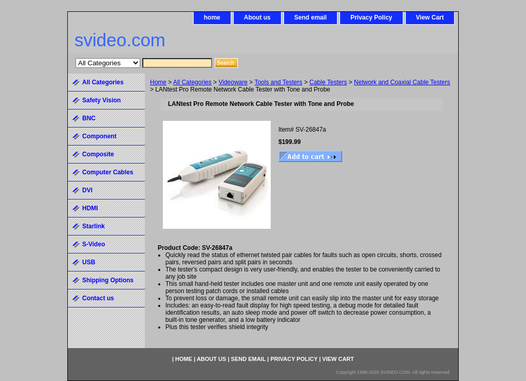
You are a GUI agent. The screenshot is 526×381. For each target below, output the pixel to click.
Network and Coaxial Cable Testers (402, 82)
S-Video (93, 244)
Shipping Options (108, 280)
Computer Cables (107, 172)
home (212, 17)
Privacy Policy (371, 17)
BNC (89, 118)
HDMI (90, 208)
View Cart (430, 17)
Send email (310, 17)
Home (158, 82)
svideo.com (119, 40)
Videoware (232, 82)
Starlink (93, 226)
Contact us (98, 298)
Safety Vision (101, 100)
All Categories (192, 82)
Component (99, 136)
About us (257, 17)
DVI (87, 190)
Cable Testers (328, 82)
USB (88, 262)
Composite (98, 154)
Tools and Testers (278, 82)
